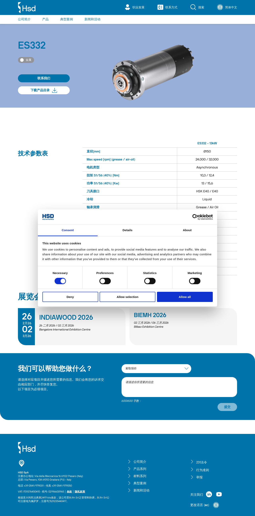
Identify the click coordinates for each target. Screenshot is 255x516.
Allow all (185, 297)
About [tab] (187, 230)
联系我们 (43, 78)
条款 (69, 491)
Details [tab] (127, 230)
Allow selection (127, 297)
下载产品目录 (43, 90)
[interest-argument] (156, 368)
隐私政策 (80, 491)
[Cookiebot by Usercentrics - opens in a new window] (195, 217)
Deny (70, 297)
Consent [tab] (68, 230)
